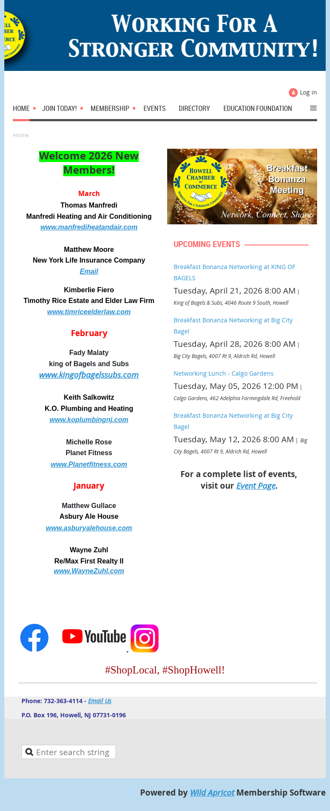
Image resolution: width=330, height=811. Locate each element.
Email (89, 271)
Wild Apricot (212, 792)
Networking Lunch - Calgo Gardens (224, 373)
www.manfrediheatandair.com (89, 227)
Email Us (99, 701)
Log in (308, 92)
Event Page (255, 485)
